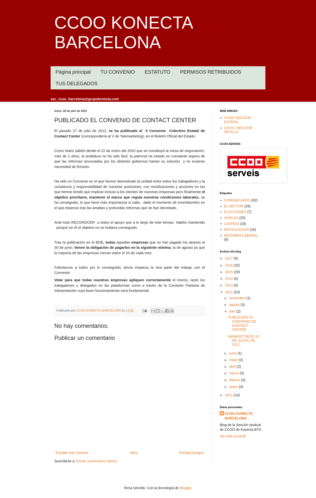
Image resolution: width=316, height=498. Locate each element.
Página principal (73, 72)
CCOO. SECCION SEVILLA (238, 130)
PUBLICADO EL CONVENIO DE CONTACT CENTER (242, 323)
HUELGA (231, 218)
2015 (229, 272)
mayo (233, 360)
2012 (229, 292)
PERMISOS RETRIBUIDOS (210, 72)
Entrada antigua (191, 453)
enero (234, 387)
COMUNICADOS (237, 200)
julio (232, 311)
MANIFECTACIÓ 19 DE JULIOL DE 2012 (243, 340)
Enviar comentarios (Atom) (96, 461)
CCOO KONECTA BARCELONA (239, 416)
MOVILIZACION (236, 230)
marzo (234, 373)
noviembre (237, 298)
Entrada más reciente (72, 453)
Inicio (134, 453)
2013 (229, 285)
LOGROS (231, 224)
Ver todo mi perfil (233, 436)
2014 (229, 279)
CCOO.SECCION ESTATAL (237, 120)
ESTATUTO (157, 72)
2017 (229, 258)
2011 (229, 395)
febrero (235, 380)
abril (233, 366)
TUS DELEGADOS (77, 83)
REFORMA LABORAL (241, 235)
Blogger (185, 488)
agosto (234, 305)
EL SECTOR (234, 206)
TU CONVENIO (117, 72)
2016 (229, 265)
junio (233, 353)
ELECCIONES (235, 212)
